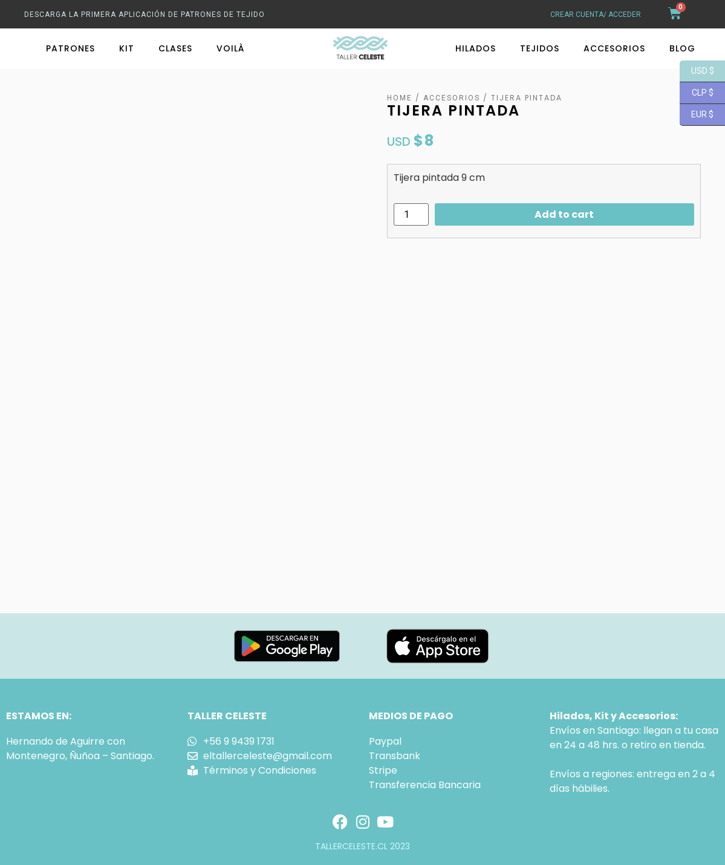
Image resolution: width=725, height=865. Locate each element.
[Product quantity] (411, 214)
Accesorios (614, 48)
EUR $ (697, 115)
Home (399, 98)
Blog (682, 48)
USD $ (697, 71)
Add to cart (564, 214)
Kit (126, 48)
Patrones (70, 48)
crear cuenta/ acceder (595, 14)
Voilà (230, 48)
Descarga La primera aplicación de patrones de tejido (144, 14)
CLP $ (697, 93)
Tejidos (539, 48)
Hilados (475, 48)
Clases (175, 48)
